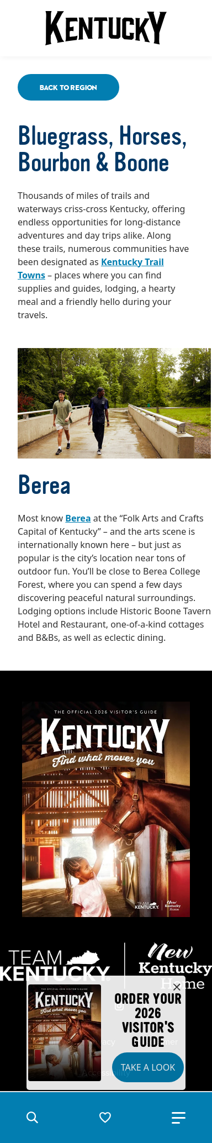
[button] (32, 1117)
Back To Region (68, 87)
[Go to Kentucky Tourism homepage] (106, 28)
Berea (78, 518)
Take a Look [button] (148, 1067)
